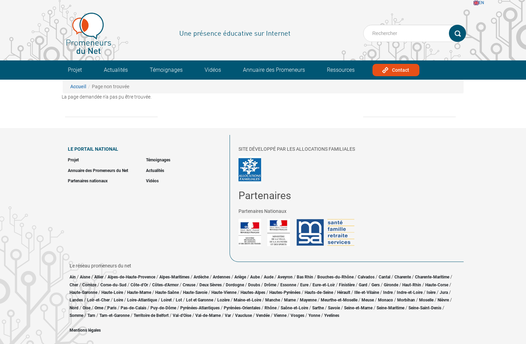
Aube (255, 277)
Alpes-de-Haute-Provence (131, 277)
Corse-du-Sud (113, 285)
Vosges (297, 315)
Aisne (85, 277)
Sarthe (318, 308)
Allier (98, 277)
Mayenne (308, 300)
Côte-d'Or (139, 285)
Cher (74, 285)
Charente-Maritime (432, 277)
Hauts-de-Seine (319, 292)
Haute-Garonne (83, 292)
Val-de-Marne (208, 315)
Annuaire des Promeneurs (274, 70)
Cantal (384, 277)
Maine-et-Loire (247, 300)
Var (228, 315)
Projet (75, 70)
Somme (76, 315)
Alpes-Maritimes (174, 277)
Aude (268, 277)
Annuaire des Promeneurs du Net (98, 170)
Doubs (254, 285)
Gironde (391, 285)
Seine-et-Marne (358, 308)
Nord (74, 308)
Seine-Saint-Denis (424, 308)
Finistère (347, 285)
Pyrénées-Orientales (242, 308)
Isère (431, 292)
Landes (76, 300)
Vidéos (213, 70)
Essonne (288, 285)
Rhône (271, 308)
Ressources (341, 70)
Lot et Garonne (199, 300)
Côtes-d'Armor (165, 285)
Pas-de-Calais (133, 308)
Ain (73, 277)
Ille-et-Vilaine (366, 292)
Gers (375, 285)
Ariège (240, 277)
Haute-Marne (139, 292)
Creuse (189, 285)
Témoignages (166, 70)
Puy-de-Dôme (163, 308)
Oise (86, 308)
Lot (179, 300)
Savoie (334, 308)
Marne (290, 300)
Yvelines (331, 315)
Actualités (116, 70)
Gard (363, 285)
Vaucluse (243, 315)
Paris (112, 308)
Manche (272, 300)
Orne (99, 308)
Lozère (223, 300)
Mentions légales (85, 330)
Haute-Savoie (195, 292)
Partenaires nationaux (88, 181)
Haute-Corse (436, 285)
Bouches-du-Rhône (335, 277)
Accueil (78, 86)
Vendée (263, 315)
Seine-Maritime (390, 308)
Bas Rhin (305, 277)
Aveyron (285, 277)
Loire (118, 300)
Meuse (368, 300)
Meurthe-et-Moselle (339, 300)
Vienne (280, 315)
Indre (388, 292)
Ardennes (221, 277)
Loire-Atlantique (142, 300)
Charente (402, 277)
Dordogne (235, 285)
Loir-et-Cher (98, 300)
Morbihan (406, 300)
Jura (444, 292)
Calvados (366, 277)
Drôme (270, 285)
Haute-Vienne (223, 292)
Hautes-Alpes (253, 292)
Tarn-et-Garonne (114, 315)
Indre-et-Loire (410, 292)
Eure (304, 285)
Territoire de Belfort (151, 315)
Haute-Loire (112, 292)
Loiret (166, 300)
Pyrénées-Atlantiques (200, 308)
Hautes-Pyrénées (285, 292)
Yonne (314, 315)
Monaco (385, 300)
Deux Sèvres (210, 285)
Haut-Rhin (411, 285)
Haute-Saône (167, 292)
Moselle (426, 300)
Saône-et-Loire (294, 308)
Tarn (91, 315)
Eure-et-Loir (324, 285)
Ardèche (201, 277)
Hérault (343, 292)
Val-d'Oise (182, 315)
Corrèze (89, 285)
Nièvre (443, 300)
